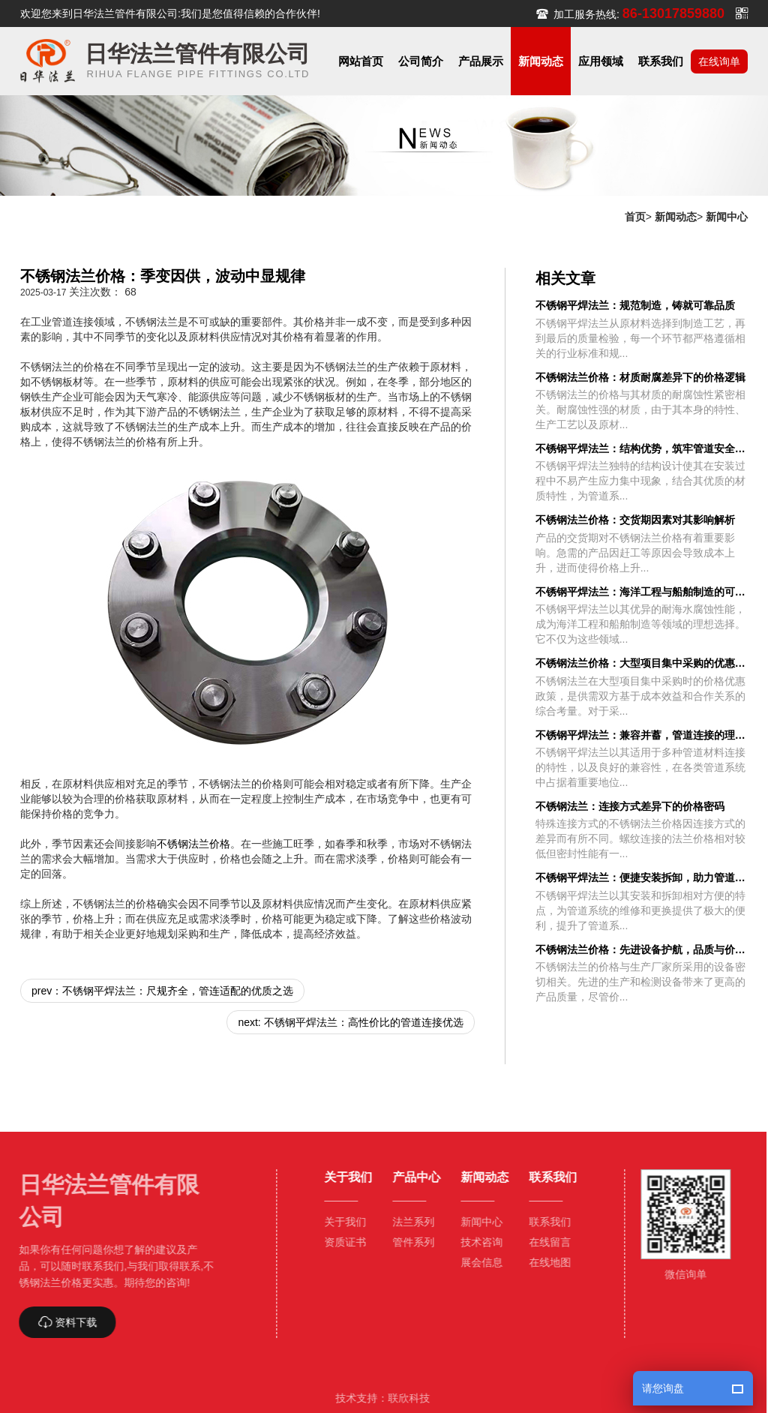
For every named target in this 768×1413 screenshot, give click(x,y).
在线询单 (719, 62)
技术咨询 (475, 1242)
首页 (635, 217)
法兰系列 (407, 1222)
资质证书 (338, 1242)
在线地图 (544, 1262)
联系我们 (544, 1222)
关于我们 (338, 1222)
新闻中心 (727, 217)
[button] (421, 61)
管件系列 (407, 1242)
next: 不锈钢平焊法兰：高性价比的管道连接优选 (350, 1022)
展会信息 (475, 1262)
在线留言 (544, 1242)
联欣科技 (403, 1398)
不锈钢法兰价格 (193, 844)
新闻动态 (676, 217)
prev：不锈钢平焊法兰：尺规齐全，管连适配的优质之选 (162, 991)
